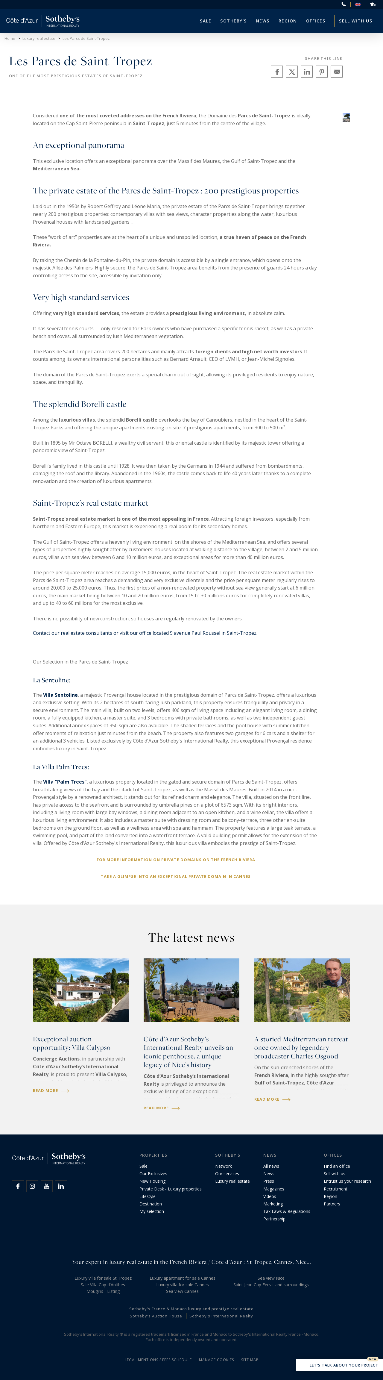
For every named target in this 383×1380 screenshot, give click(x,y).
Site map (250, 1359)
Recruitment (335, 1189)
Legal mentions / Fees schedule (158, 1359)
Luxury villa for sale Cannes (182, 1284)
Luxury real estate (232, 1181)
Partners (332, 1204)
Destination (150, 1204)
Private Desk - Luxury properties (170, 1189)
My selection (151, 1211)
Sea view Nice (271, 1278)
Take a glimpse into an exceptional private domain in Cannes (176, 876)
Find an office (337, 1166)
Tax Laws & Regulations (286, 1211)
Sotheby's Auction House (156, 1316)
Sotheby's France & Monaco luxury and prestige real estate (191, 1308)
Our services (227, 1173)
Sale (205, 21)
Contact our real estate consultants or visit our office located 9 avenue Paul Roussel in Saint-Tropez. (145, 633)
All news (271, 1166)
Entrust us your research (347, 1181)
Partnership (274, 1219)
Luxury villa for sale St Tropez (103, 1278)
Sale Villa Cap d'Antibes (103, 1284)
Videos (269, 1196)
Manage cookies (216, 1359)
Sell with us (355, 21)
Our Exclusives (153, 1173)
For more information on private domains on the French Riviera (176, 859)
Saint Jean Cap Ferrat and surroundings (271, 1284)
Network (223, 1166)
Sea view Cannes (182, 1291)
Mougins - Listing (103, 1291)
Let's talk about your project (340, 1366)
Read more (51, 1090)
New (372, 1359)
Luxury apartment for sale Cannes (182, 1278)
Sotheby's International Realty (221, 1316)
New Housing (152, 1181)
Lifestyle (147, 1196)
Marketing (273, 1204)
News (268, 1173)
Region (288, 21)
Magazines (273, 1189)
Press (268, 1181)
